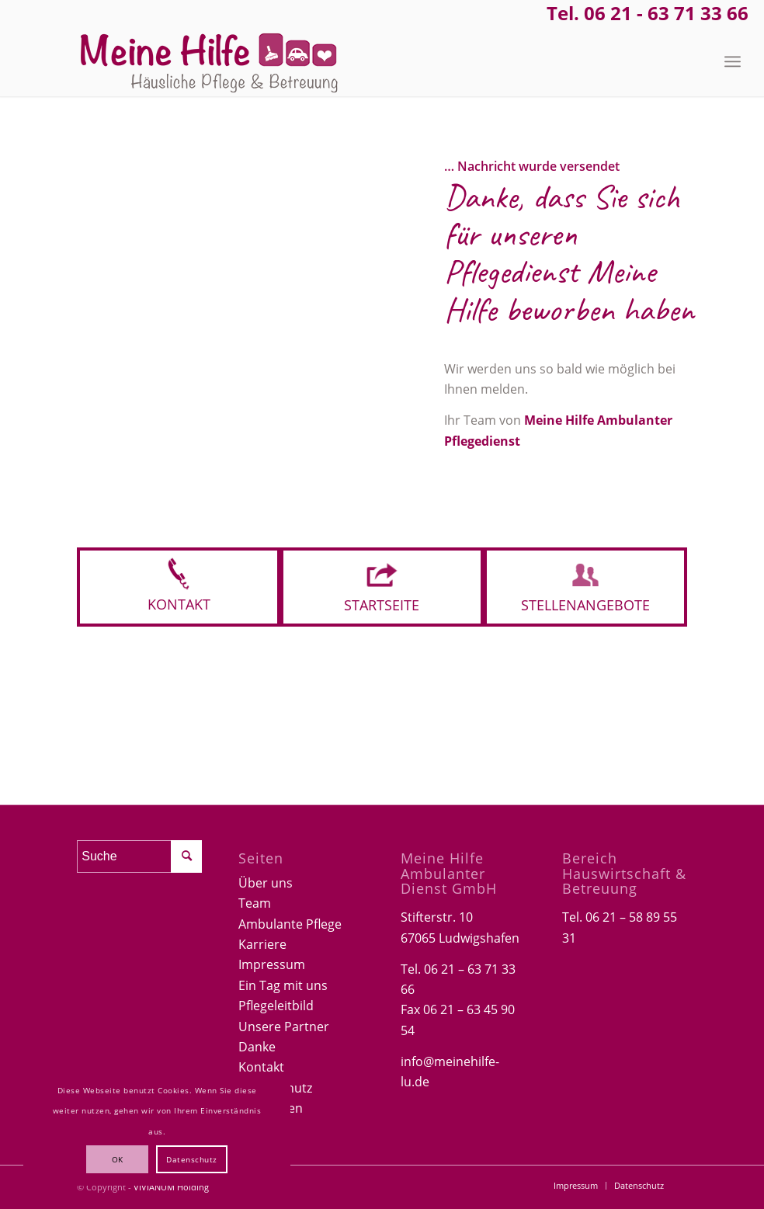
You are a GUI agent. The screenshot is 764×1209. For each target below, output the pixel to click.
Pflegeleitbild (276, 1005)
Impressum (271, 964)
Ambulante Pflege (290, 924)
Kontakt (261, 1066)
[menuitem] (732, 61)
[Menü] (732, 61)
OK (117, 1159)
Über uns (265, 882)
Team (254, 903)
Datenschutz (191, 1159)
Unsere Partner (283, 1026)
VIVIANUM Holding (171, 1187)
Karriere (262, 944)
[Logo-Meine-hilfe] (210, 61)
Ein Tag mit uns (283, 985)
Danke (257, 1046)
